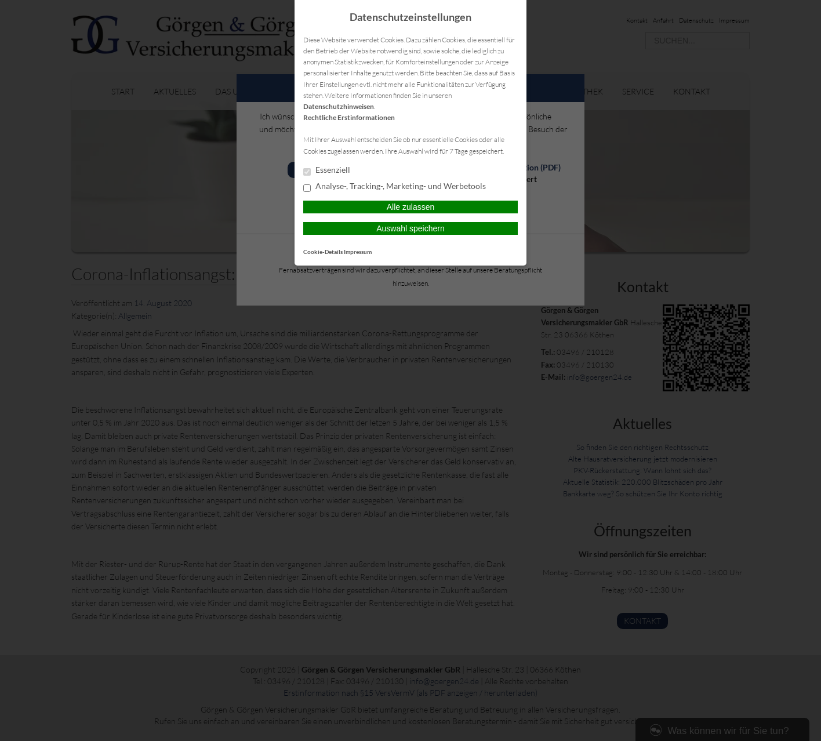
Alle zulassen (411, 207)
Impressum (358, 251)
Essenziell (326, 170)
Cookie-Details (323, 251)
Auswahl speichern (410, 228)
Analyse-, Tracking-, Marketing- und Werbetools (394, 186)
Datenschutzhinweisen (338, 106)
